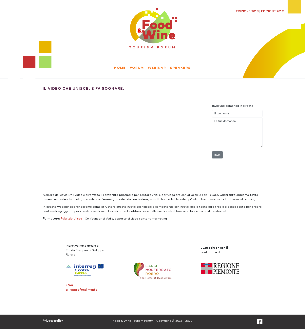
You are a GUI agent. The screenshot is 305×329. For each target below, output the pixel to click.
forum (137, 68)
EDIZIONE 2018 (247, 11)
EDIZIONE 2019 (272, 11)
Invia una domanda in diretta (232, 105)
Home (120, 68)
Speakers (180, 68)
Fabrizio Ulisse (71, 218)
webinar (157, 68)
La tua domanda (237, 132)
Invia (217, 155)
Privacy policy (53, 320)
